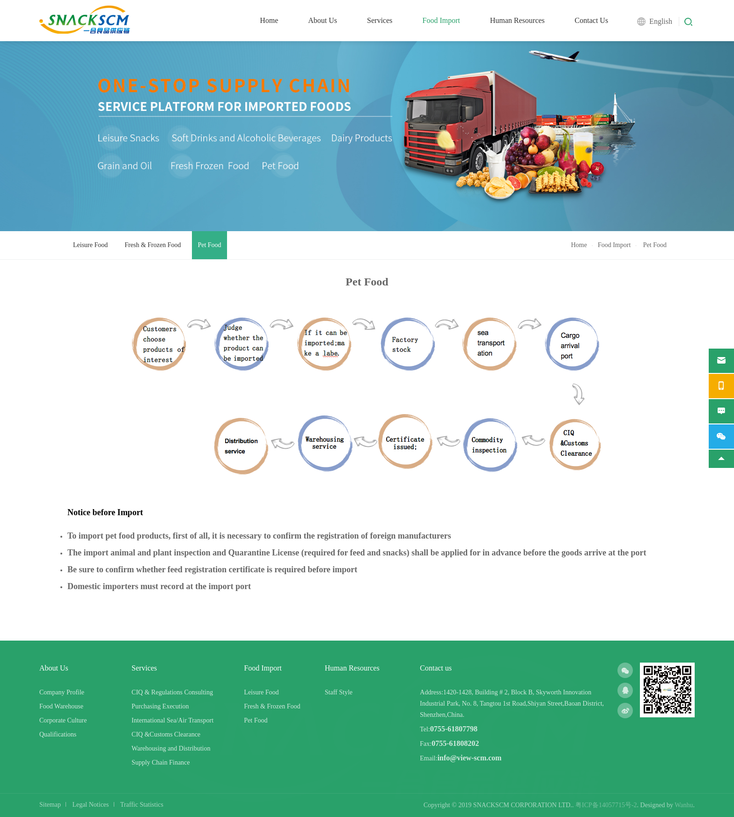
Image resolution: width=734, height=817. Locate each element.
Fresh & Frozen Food (153, 244)
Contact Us (592, 20)
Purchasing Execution (160, 706)
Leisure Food (90, 244)
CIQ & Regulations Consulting (172, 692)
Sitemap (50, 804)
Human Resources (517, 20)
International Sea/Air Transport (172, 720)
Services (379, 20)
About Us (322, 20)
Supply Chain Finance (161, 762)
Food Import (441, 20)
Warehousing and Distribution (171, 748)
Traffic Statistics (141, 804)
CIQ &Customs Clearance (166, 734)
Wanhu (684, 805)
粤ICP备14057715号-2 (606, 805)
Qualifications (57, 734)
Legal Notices (90, 804)
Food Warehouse (61, 706)
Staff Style (338, 692)
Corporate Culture (63, 720)
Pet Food (209, 244)
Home (269, 20)
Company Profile (61, 692)
